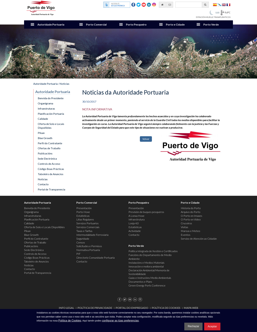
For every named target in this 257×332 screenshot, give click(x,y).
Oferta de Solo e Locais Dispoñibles (51, 125)
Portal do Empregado (132, 307)
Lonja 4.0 (133, 223)
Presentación (84, 208)
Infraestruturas (46, 108)
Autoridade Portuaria (50, 24)
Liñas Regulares (85, 219)
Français (228, 4)
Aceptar (212, 326)
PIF (78, 253)
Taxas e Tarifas (84, 230)
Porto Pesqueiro (136, 24)
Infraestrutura (136, 219)
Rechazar (193, 326)
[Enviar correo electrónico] (169, 5)
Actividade (134, 230)
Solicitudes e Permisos (89, 246)
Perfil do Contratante (50, 143)
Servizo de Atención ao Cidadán (199, 238)
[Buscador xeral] (192, 5)
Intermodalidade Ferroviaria (92, 234)
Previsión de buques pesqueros (146, 211)
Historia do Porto (191, 208)
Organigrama (45, 103)
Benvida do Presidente (50, 98)
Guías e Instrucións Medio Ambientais (149, 277)
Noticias (64, 83)
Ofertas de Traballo (49, 148)
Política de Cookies (166, 307)
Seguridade (82, 238)
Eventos (185, 234)
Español (215, 4)
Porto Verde (211, 24)
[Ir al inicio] (162, 5)
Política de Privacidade (95, 307)
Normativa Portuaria (88, 249)
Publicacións (45, 153)
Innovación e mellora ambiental (146, 266)
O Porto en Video (191, 219)
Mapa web (191, 307)
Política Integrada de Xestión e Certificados (153, 251)
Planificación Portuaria (51, 113)
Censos (80, 242)
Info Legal (66, 307)
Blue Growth (45, 138)
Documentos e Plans (140, 281)
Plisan (41, 132)
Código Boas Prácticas (51, 168)
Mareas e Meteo (190, 230)
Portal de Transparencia (51, 189)
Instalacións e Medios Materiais (146, 262)
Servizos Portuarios (87, 223)
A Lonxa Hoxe (136, 215)
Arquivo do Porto (190, 211)
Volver (145, 138)
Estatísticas (83, 215)
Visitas (184, 227)
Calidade (43, 118)
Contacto (43, 184)
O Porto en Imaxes (191, 215)
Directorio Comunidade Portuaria (95, 257)
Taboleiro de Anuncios (50, 174)
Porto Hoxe (83, 211)
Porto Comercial (96, 24)
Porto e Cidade (175, 24)
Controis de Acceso (49, 163)
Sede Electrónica (47, 158)
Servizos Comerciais (87, 227)
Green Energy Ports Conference (146, 285)
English (224, 4)
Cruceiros (186, 223)
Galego (219, 4)
